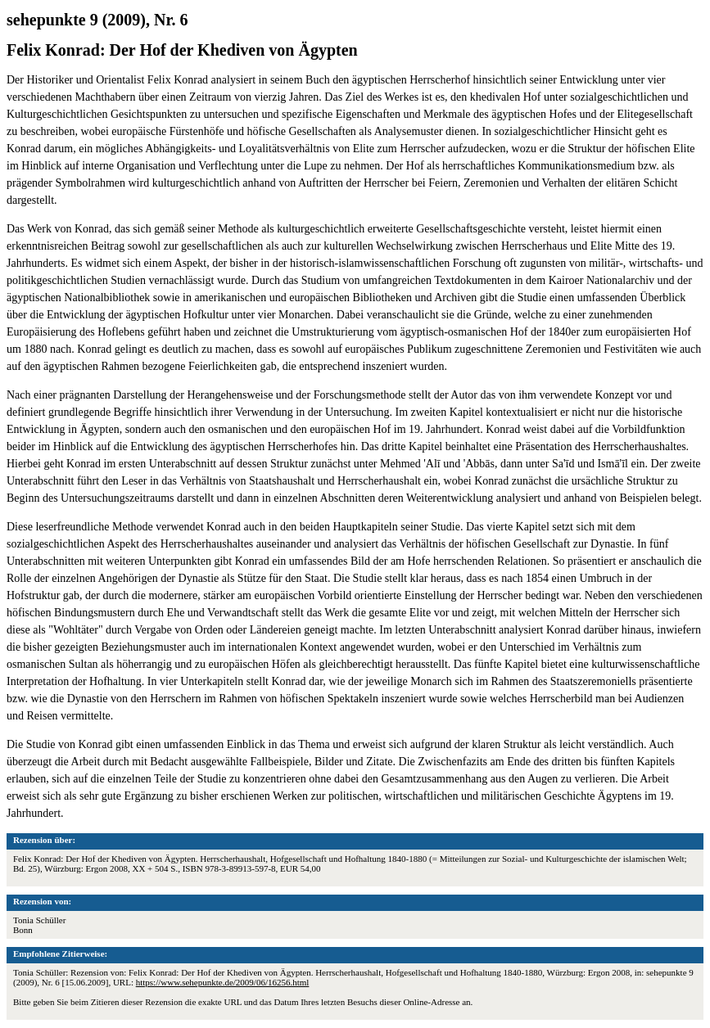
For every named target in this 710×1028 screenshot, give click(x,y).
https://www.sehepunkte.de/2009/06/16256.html (223, 982)
